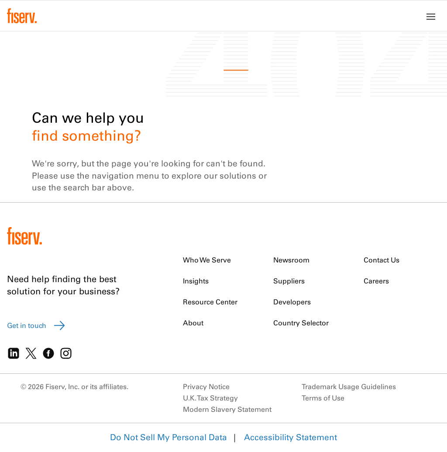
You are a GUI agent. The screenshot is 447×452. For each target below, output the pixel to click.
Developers (292, 301)
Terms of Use (323, 397)
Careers (376, 280)
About (193, 322)
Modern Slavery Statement (227, 409)
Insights (196, 280)
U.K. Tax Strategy (210, 397)
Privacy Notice (206, 386)
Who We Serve (207, 259)
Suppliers (289, 280)
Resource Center (210, 301)
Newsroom (291, 259)
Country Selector (301, 322)
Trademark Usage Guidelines (349, 386)
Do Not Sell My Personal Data (168, 437)
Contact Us (381, 259)
